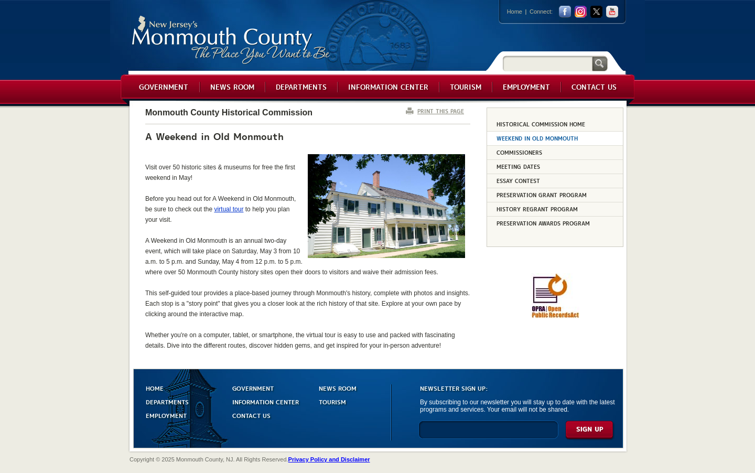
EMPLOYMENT (166, 415)
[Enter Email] (488, 434)
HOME (155, 387)
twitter (596, 12)
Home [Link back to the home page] (514, 11)
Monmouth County (231, 40)
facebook (565, 12)
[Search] (547, 63)
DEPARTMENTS (167, 401)
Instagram (581, 12)
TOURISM (332, 401)
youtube (612, 12)
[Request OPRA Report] (555, 316)
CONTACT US (251, 415)
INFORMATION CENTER (265, 401)
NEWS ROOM (338, 387)
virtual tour (228, 209)
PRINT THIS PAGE (440, 111)
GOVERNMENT (253, 387)
